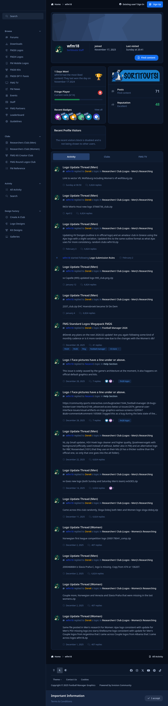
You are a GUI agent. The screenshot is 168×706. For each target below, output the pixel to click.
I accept (153, 698)
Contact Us (71, 679)
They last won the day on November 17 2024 (72, 82)
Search (11, 16)
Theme (57, 679)
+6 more (114, 351)
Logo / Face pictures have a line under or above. (94, 362)
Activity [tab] (71, 158)
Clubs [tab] (107, 158)
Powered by (115, 685)
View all (98, 111)
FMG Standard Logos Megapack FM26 (87, 326)
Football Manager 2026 (114, 330)
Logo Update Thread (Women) (82, 529)
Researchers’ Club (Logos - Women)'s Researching (129, 533)
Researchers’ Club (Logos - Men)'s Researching (127, 173)
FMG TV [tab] (142, 158)
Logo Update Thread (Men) (80, 169)
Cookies (85, 679)
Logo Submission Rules (102, 259)
